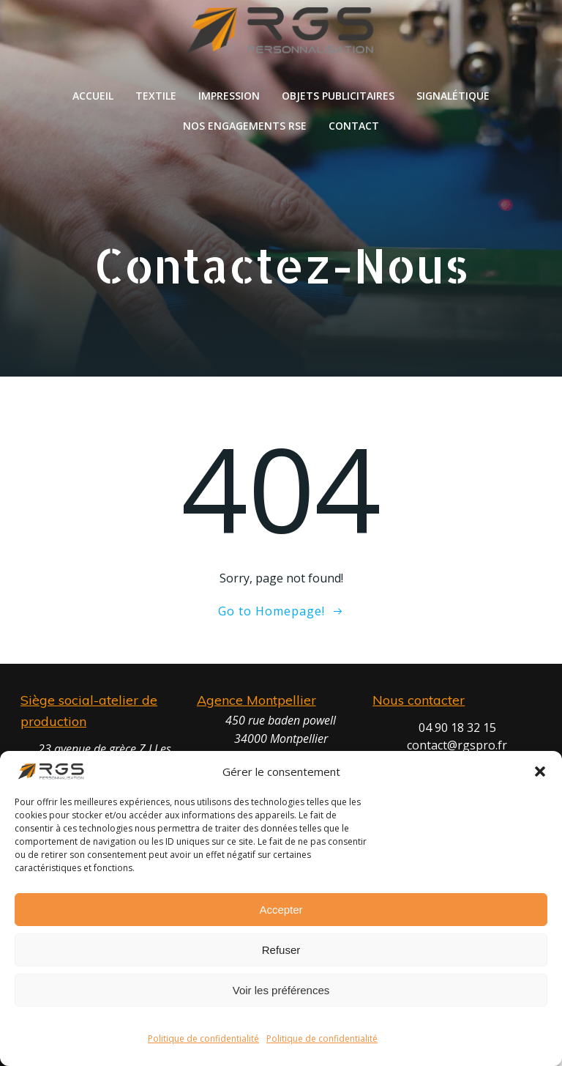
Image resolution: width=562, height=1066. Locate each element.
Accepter (280, 909)
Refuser (281, 950)
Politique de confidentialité (203, 1038)
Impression (229, 96)
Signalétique (453, 96)
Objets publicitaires (338, 96)
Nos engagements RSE (245, 126)
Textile (155, 96)
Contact (354, 126)
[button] (540, 771)
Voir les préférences (281, 990)
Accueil (92, 96)
